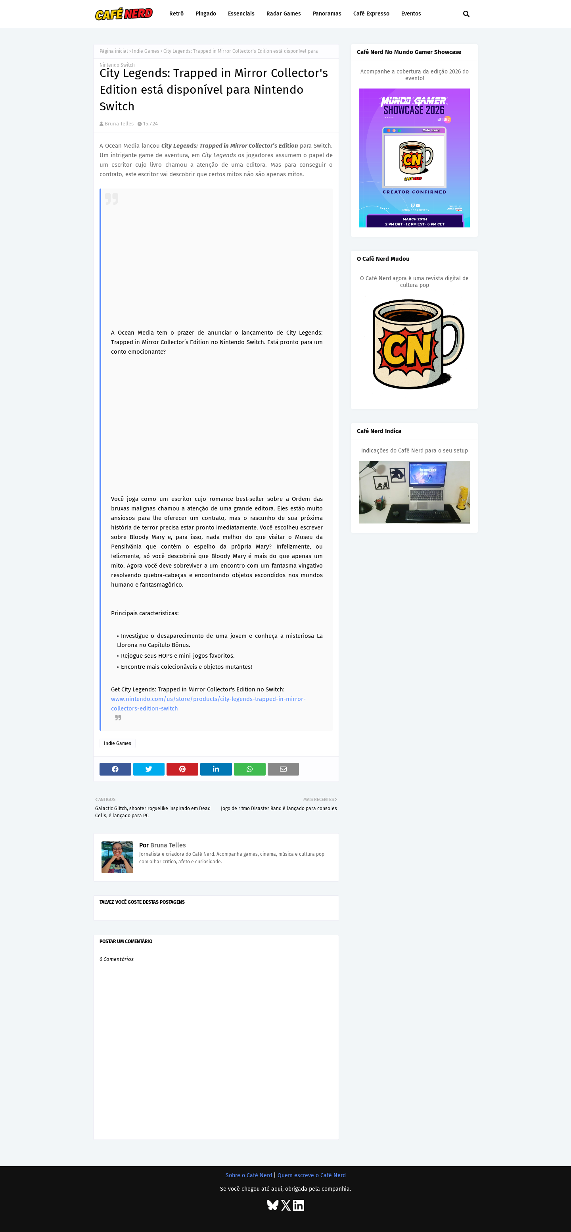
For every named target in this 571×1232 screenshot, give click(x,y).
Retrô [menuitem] (176, 13)
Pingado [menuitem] (205, 13)
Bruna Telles (119, 124)
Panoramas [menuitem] (327, 13)
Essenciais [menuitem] (241, 13)
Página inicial (114, 51)
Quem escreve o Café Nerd (312, 1175)
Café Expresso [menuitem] (371, 13)
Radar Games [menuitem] (283, 13)
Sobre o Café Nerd (249, 1175)
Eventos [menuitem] (411, 13)
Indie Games (145, 51)
